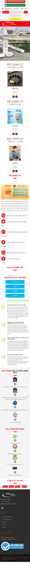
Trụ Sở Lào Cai (15, 282)
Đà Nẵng (15, 291)
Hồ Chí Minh (15, 295)
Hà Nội (15, 286)
